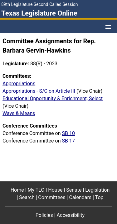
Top (99, 197)
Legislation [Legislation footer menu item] (97, 190)
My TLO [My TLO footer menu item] (36, 190)
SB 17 (68, 141)
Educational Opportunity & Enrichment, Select (52, 98)
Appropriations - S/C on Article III (38, 91)
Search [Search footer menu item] (26, 197)
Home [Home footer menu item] (17, 190)
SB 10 (68, 133)
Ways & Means (18, 113)
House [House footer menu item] (55, 190)
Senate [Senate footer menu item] (73, 190)
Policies (44, 215)
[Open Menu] (108, 27)
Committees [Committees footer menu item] (51, 197)
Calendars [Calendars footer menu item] (80, 197)
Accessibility (71, 215)
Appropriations (18, 83)
